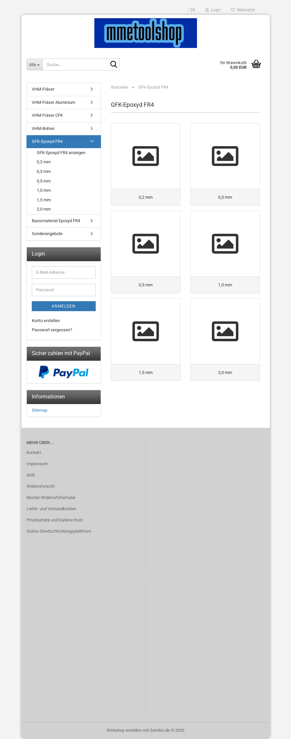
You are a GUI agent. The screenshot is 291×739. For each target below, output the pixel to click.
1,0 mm (44, 190)
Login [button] (213, 10)
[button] (191, 10)
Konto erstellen (46, 320)
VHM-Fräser (43, 89)
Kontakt (33, 452)
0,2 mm (44, 161)
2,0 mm (44, 209)
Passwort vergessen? (52, 329)
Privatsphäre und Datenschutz (54, 519)
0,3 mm (44, 171)
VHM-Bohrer (43, 128)
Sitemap (39, 410)
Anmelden (63, 306)
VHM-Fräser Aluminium (53, 102)
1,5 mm (44, 199)
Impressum (37, 463)
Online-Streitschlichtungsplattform (58, 531)
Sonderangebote (47, 233)
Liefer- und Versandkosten (51, 508)
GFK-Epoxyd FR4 (47, 141)
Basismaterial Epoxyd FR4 (56, 220)
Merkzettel (243, 10)
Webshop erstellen (124, 730)
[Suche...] (34, 64)
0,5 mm (44, 181)
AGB (30, 474)
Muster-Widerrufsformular (50, 497)
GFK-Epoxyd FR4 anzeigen (61, 152)
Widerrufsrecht (40, 486)
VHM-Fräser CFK (47, 115)
